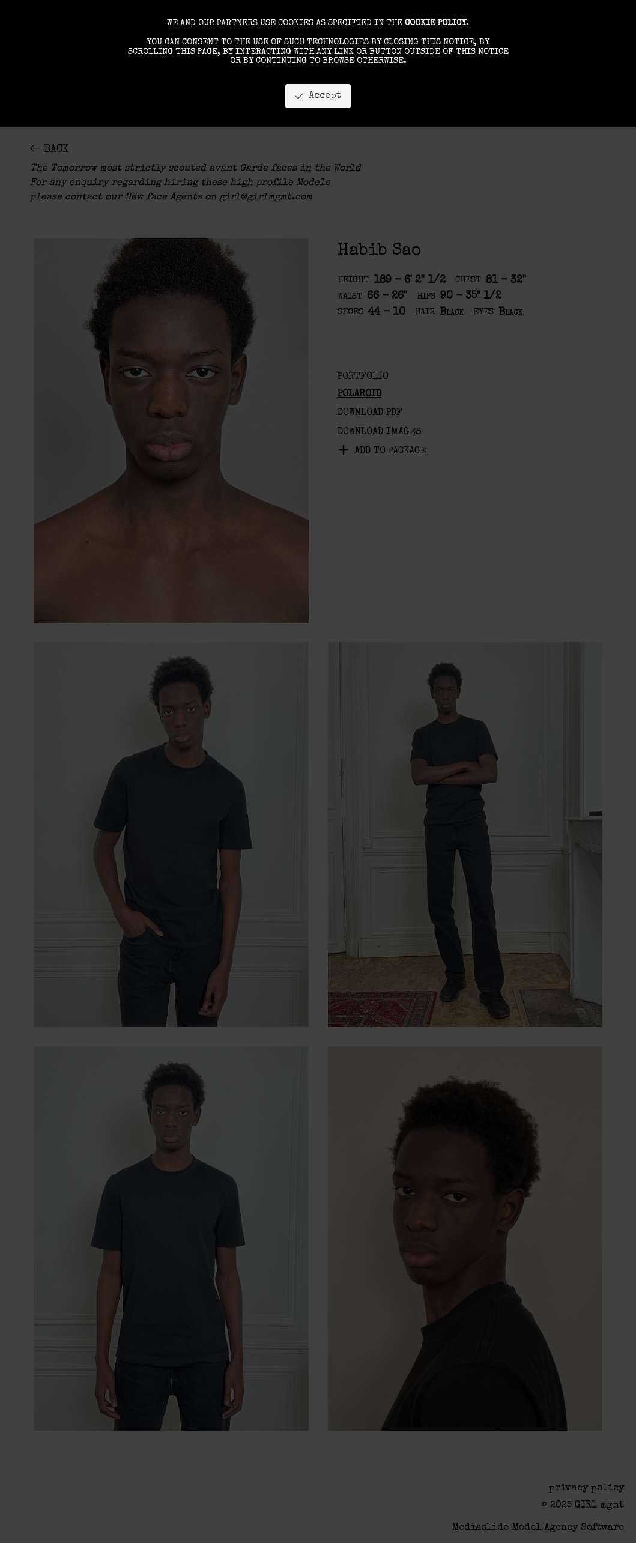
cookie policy (435, 23)
